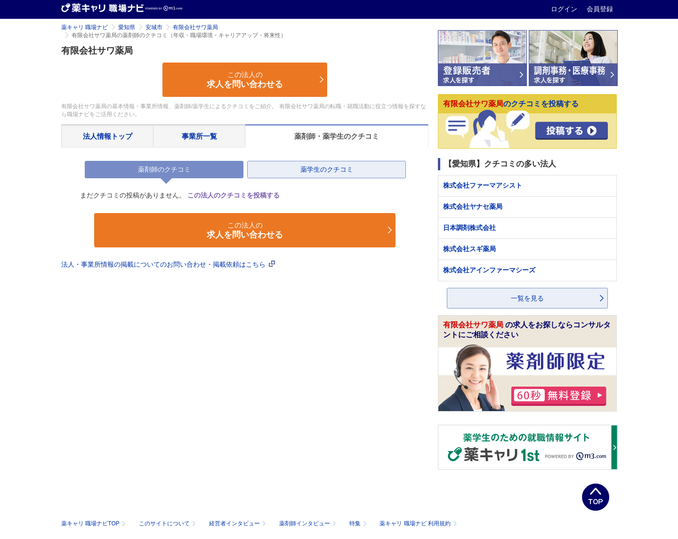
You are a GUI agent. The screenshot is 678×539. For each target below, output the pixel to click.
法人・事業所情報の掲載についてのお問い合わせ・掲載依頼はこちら (168, 264)
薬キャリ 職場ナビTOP (94, 523)
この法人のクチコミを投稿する (233, 195)
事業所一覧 (199, 136)
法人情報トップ (107, 136)
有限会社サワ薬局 (195, 27)
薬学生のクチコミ (326, 169)
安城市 (153, 27)
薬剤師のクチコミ (164, 169)
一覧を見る (527, 298)
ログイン (565, 9)
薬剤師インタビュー (308, 523)
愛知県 (126, 27)
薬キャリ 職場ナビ (84, 27)
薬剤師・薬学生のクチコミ (336, 136)
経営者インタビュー (238, 523)
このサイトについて (168, 523)
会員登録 (600, 9)
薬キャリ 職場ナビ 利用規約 (418, 523)
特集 (359, 523)
